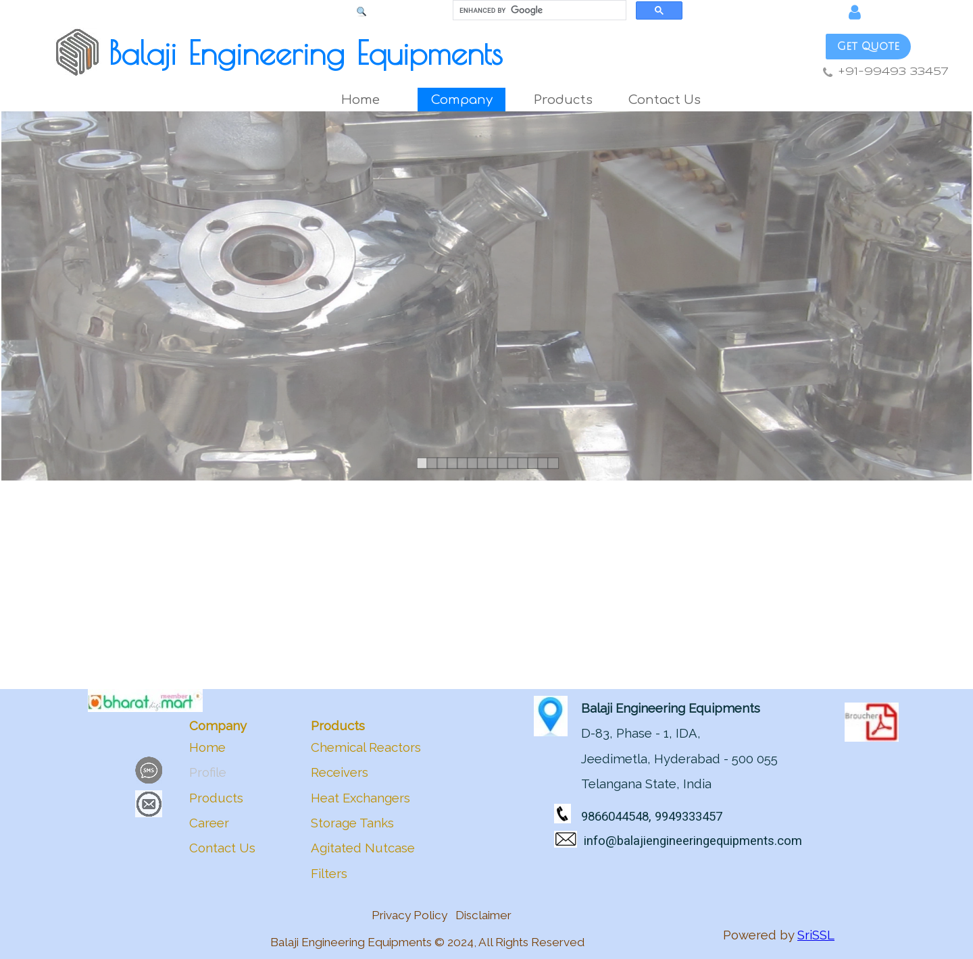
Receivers (339, 772)
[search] (538, 10)
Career (209, 822)
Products (216, 797)
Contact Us (664, 100)
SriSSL (815, 934)
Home (360, 100)
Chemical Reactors (366, 747)
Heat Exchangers (360, 797)
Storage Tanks (352, 822)
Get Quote (868, 46)
